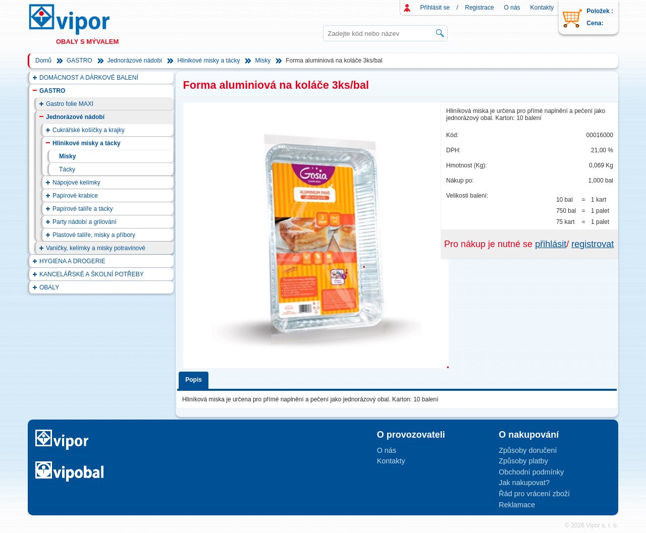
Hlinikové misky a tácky (208, 60)
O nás (512, 7)
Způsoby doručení (528, 450)
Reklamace (517, 505)
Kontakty (542, 7)
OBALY (49, 287)
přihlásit (550, 244)
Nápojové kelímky (76, 182)
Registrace (479, 7)
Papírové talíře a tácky (82, 208)
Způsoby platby (523, 461)
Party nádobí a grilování (84, 221)
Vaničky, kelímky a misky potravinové (95, 248)
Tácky (67, 169)
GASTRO (79, 60)
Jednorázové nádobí (135, 60)
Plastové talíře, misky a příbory (93, 235)
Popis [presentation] (193, 379)
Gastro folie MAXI (69, 103)
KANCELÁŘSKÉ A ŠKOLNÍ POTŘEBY (91, 274)
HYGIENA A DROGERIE (72, 261)
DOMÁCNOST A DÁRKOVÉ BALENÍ (88, 77)
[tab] (195, 378)
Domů (43, 60)
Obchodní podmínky (531, 472)
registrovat (592, 244)
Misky (263, 60)
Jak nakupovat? (524, 483)
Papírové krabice (75, 195)
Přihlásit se (435, 7)
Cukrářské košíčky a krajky (88, 130)
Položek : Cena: (599, 17)
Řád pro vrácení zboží (534, 494)
